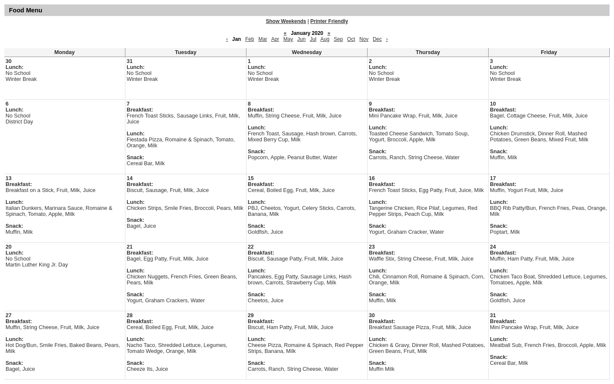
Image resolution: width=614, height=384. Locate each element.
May (288, 39)
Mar (262, 39)
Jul (313, 39)
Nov (363, 39)
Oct (351, 39)
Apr (275, 39)
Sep (338, 39)
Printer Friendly (329, 21)
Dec (377, 39)
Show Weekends (286, 21)
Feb (249, 39)
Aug (324, 39)
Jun (301, 39)
